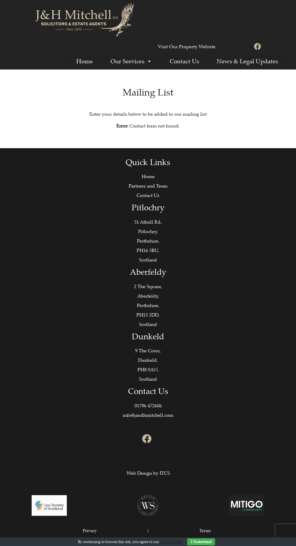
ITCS (165, 473)
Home (84, 61)
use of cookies (171, 541)
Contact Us (184, 61)
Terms (205, 530)
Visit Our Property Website (187, 46)
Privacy (90, 530)
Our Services (131, 61)
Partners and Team (148, 185)
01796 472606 (148, 405)
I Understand (201, 541)
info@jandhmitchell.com (148, 415)
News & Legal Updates (247, 61)
